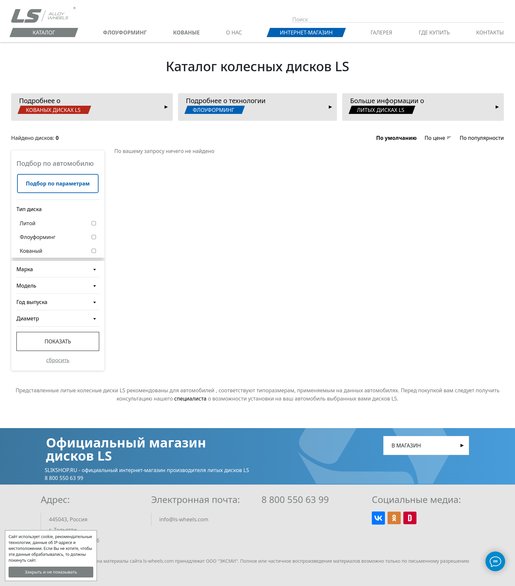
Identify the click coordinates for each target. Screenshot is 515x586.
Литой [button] (27, 223)
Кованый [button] (31, 250)
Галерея (381, 32)
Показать (57, 341)
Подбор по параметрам (58, 183)
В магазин (406, 445)
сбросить (58, 360)
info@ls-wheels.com (183, 519)
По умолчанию (396, 137)
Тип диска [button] (29, 209)
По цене (438, 137)
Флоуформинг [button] (38, 237)
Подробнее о (54, 105)
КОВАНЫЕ (186, 32)
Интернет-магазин (306, 32)
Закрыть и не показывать (51, 572)
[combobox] (57, 269)
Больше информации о (386, 105)
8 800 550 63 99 (295, 499)
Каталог (44, 32)
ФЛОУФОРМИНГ (124, 32)
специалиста (190, 398)
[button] (396, 138)
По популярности (481, 137)
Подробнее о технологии (224, 105)
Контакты (490, 32)
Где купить (434, 32)
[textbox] (57, 271)
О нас (234, 32)
